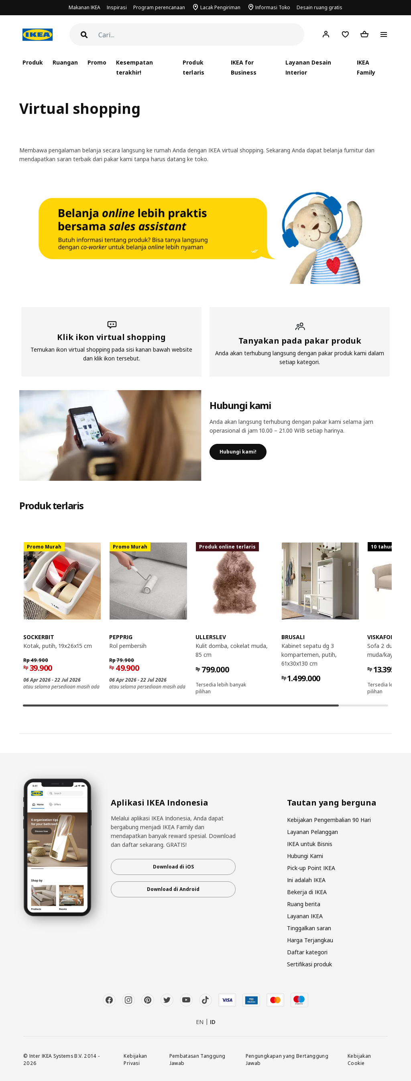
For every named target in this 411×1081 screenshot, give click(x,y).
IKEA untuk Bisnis (309, 844)
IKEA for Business (243, 67)
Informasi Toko (272, 7)
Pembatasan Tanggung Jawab (197, 1060)
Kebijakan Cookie (359, 1060)
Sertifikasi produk (309, 964)
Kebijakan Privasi (135, 1060)
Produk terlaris (193, 67)
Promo (96, 62)
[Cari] (201, 35)
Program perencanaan (159, 7)
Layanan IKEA (305, 916)
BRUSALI (293, 637)
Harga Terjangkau (310, 940)
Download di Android (173, 889)
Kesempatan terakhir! (134, 67)
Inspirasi (117, 7)
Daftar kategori (307, 952)
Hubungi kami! (238, 451)
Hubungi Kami (305, 856)
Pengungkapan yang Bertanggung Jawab (287, 1060)
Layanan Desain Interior (308, 67)
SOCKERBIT (38, 637)
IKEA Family (366, 67)
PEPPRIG (120, 637)
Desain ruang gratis (319, 7)
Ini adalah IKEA (306, 880)
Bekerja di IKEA (307, 892)
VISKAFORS (382, 637)
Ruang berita (303, 904)
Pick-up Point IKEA (311, 868)
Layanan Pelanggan (312, 832)
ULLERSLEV (210, 637)
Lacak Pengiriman (220, 7)
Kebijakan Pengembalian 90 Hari (329, 820)
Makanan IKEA (84, 7)
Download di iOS (173, 866)
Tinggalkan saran (309, 928)
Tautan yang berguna (331, 803)
